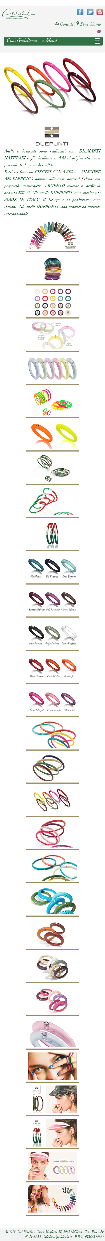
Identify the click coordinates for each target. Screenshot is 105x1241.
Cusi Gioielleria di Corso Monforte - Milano (19, 13)
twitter (90, 12)
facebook (80, 12)
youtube (100, 12)
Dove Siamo (88, 24)
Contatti (65, 24)
